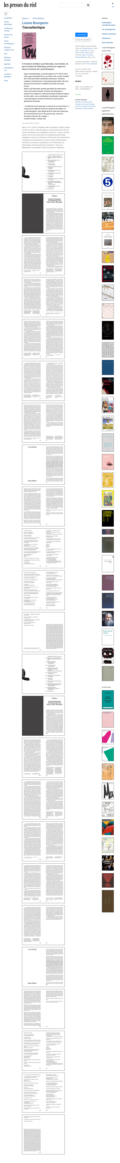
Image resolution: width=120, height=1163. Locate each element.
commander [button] (81, 35)
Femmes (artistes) (109, 34)
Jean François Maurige (89, 64)
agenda (7, 64)
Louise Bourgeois (35, 23)
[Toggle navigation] (5, 13)
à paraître (8, 18)
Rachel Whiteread (81, 57)
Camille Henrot (84, 50)
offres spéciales (8, 23)
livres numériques (9, 42)
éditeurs (25, 18)
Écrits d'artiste (107, 43)
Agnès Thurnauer (87, 55)
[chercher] (72, 5)
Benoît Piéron (84, 52)
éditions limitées (7, 58)
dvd (5, 54)
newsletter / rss (9, 69)
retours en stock (8, 36)
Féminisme (106, 38)
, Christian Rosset (83, 102)
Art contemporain (108, 29)
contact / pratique (8, 75)
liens (6, 81)
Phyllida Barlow (87, 48)
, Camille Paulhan (85, 104)
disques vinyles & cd (9, 48)
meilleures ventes (8, 29)
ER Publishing (38, 18)
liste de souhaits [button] (83, 40)
